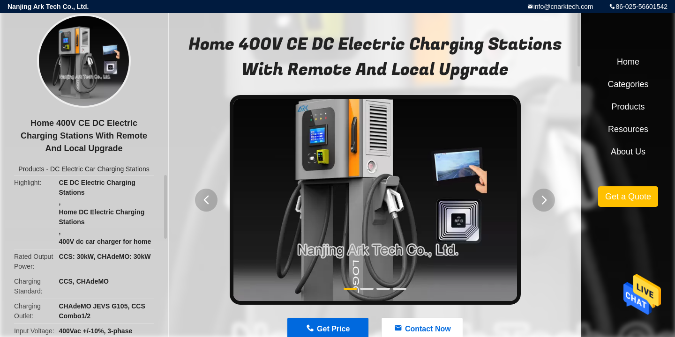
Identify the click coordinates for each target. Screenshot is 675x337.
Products (31, 169)
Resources (628, 129)
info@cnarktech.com (563, 6)
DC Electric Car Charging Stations (100, 169)
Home (628, 61)
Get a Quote (628, 196)
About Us (628, 151)
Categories (628, 84)
